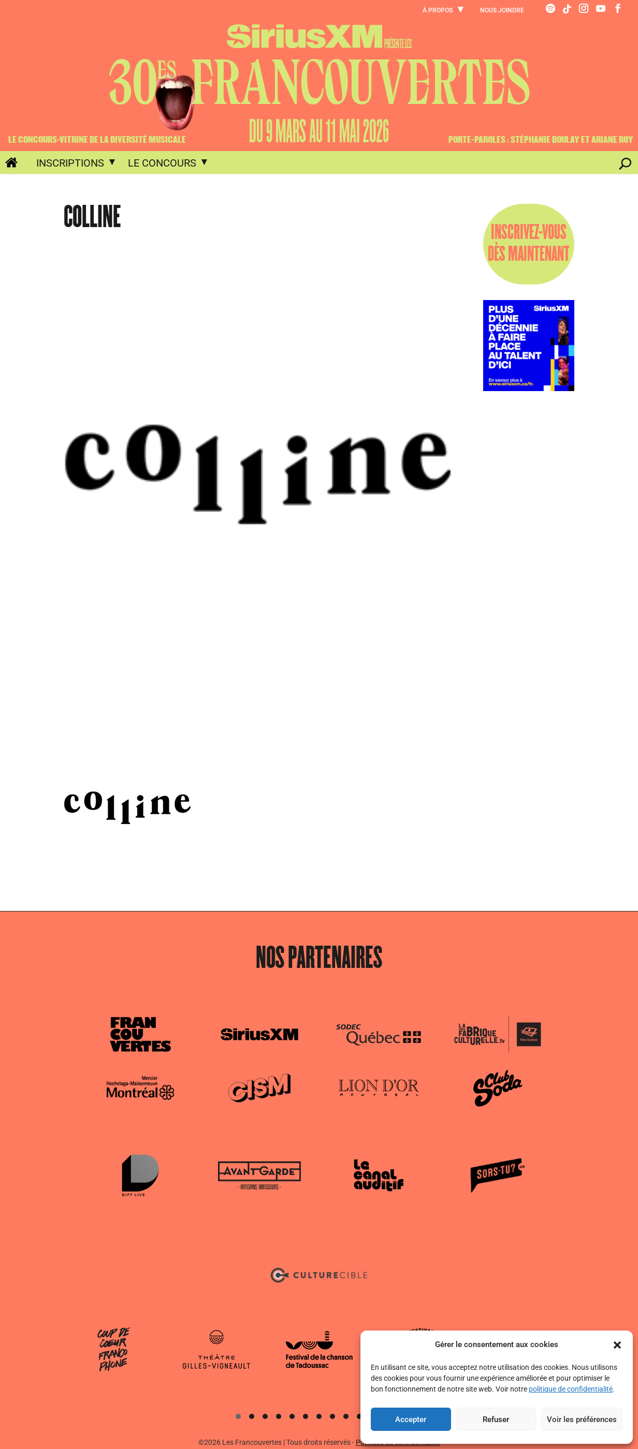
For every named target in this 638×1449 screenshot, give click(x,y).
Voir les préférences (582, 1419)
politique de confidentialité (571, 1389)
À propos (438, 10)
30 (319, 82)
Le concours (162, 163)
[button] (617, 1345)
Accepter (410, 1419)
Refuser (496, 1419)
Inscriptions (70, 163)
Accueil (5, 164)
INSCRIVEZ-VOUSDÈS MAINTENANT (529, 243)
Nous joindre (502, 10)
